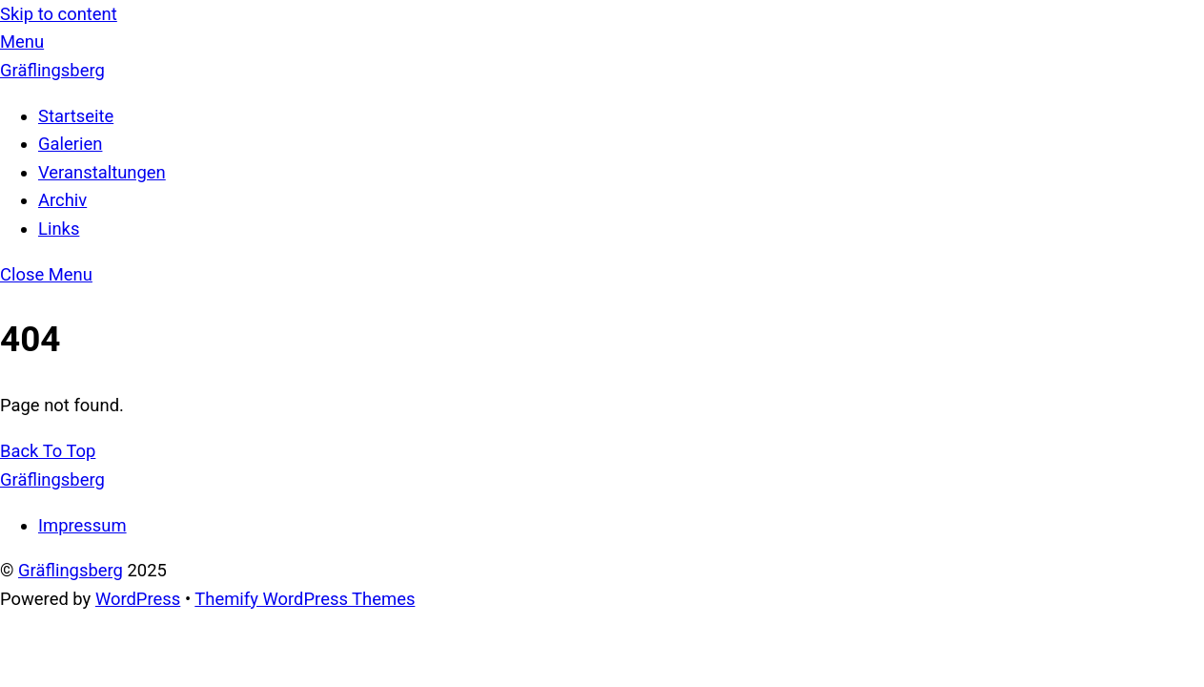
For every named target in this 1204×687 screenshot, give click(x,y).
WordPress (137, 599)
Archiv (62, 200)
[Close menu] (46, 274)
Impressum (82, 525)
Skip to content (58, 14)
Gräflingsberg (70, 570)
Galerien (70, 144)
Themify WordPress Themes (304, 599)
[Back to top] (47, 451)
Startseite (75, 116)
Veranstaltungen (102, 172)
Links (58, 229)
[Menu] (22, 41)
